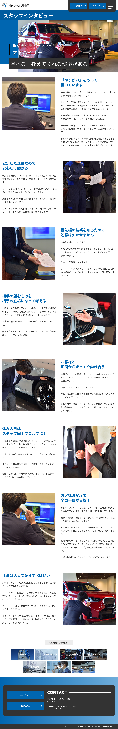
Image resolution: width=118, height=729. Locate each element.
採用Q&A (25, 706)
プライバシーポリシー (63, 726)
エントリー (97, 5)
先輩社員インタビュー (59, 642)
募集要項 (78, 5)
